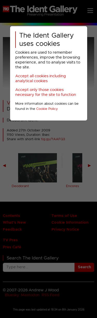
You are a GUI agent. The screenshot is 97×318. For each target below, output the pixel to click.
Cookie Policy (47, 109)
